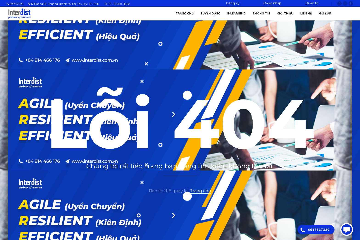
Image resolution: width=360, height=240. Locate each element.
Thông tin (261, 13)
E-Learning (236, 13)
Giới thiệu (285, 13)
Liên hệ (306, 13)
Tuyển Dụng (210, 13)
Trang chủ (185, 13)
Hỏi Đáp (325, 13)
